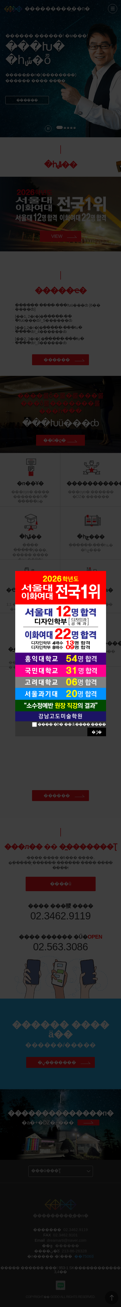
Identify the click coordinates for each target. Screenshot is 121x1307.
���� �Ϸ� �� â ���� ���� (72, 724)
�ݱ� (97, 732)
